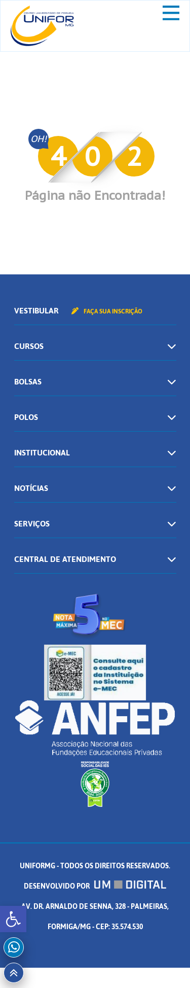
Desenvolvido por (95, 886)
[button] (13, 919)
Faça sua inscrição (106, 311)
